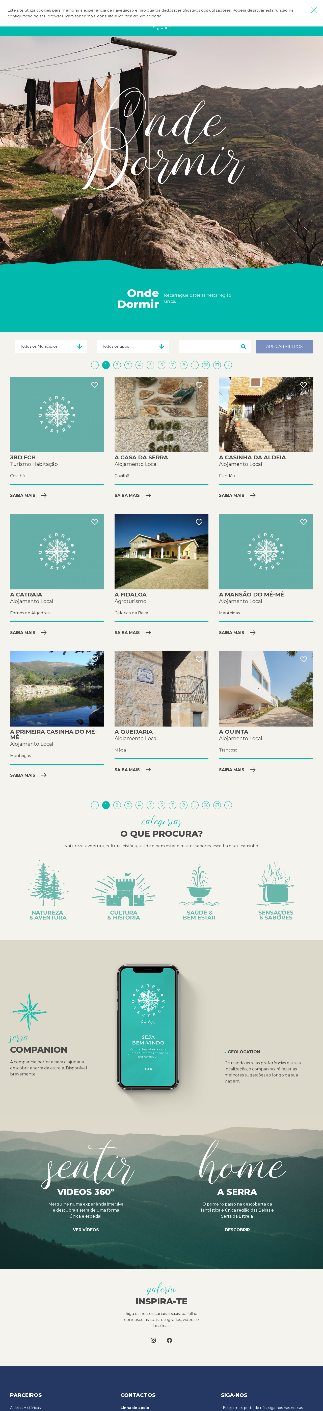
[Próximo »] (228, 365)
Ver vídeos (86, 1229)
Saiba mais (28, 495)
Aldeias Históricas (25, 1407)
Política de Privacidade (140, 16)
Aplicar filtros (284, 346)
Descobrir (237, 1229)
